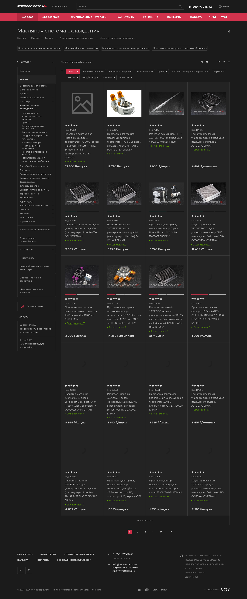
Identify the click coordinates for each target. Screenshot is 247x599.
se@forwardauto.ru (123, 570)
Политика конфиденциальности (203, 556)
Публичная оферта (195, 573)
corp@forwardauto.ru (125, 567)
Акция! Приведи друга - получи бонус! (33, 345)
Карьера (23, 560)
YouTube (28, 570)
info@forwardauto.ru (124, 564)
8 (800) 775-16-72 (200, 6)
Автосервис (48, 554)
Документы (191, 577)
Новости (23, 316)
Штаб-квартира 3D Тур (79, 554)
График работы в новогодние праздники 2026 (35, 330)
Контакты (42, 560)
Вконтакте (20, 570)
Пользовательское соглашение (202, 560)
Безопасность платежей (74, 560)
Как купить (25, 554)
